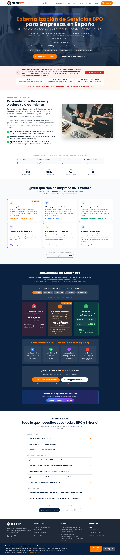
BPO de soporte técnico (53, 219)
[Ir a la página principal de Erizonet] (15, 3)
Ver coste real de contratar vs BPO (21, 219)
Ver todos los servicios (71, 510)
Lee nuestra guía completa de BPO (60, 256)
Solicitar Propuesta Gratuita (46, 380)
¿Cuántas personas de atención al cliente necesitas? (60, 288)
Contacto (89, 3)
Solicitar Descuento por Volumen (60, 400)
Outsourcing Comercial (42, 527)
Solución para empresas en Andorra (57, 245)
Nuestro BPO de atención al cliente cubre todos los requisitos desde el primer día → (69, 86)
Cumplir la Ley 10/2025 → (94, 72)
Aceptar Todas (96, 549)
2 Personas (48, 293)
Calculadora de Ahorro (96, 533)
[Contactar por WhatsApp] (107, 3)
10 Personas (82, 293)
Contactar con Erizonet (49, 510)
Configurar (109, 549)
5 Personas (70, 293)
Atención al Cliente (40, 533)
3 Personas (59, 293)
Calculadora (60, 3)
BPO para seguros (16, 245)
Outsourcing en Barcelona (90, 245)
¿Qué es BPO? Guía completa (73, 56)
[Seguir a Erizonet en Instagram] (12, 536)
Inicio (90, 527)
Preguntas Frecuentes (96, 535)
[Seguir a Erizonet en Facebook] (15, 536)
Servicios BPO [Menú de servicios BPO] (47, 3)
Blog (96, 3)
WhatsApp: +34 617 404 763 (74, 380)
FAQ (68, 3)
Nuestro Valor (93, 530)
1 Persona (37, 293)
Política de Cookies (34, 552)
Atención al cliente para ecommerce (93, 219)
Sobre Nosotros (77, 3)
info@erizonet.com (67, 535)
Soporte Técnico (40, 530)
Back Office (38, 535)
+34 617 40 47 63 (67, 532)
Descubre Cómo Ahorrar (45, 56)
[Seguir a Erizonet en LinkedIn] (8, 536)
